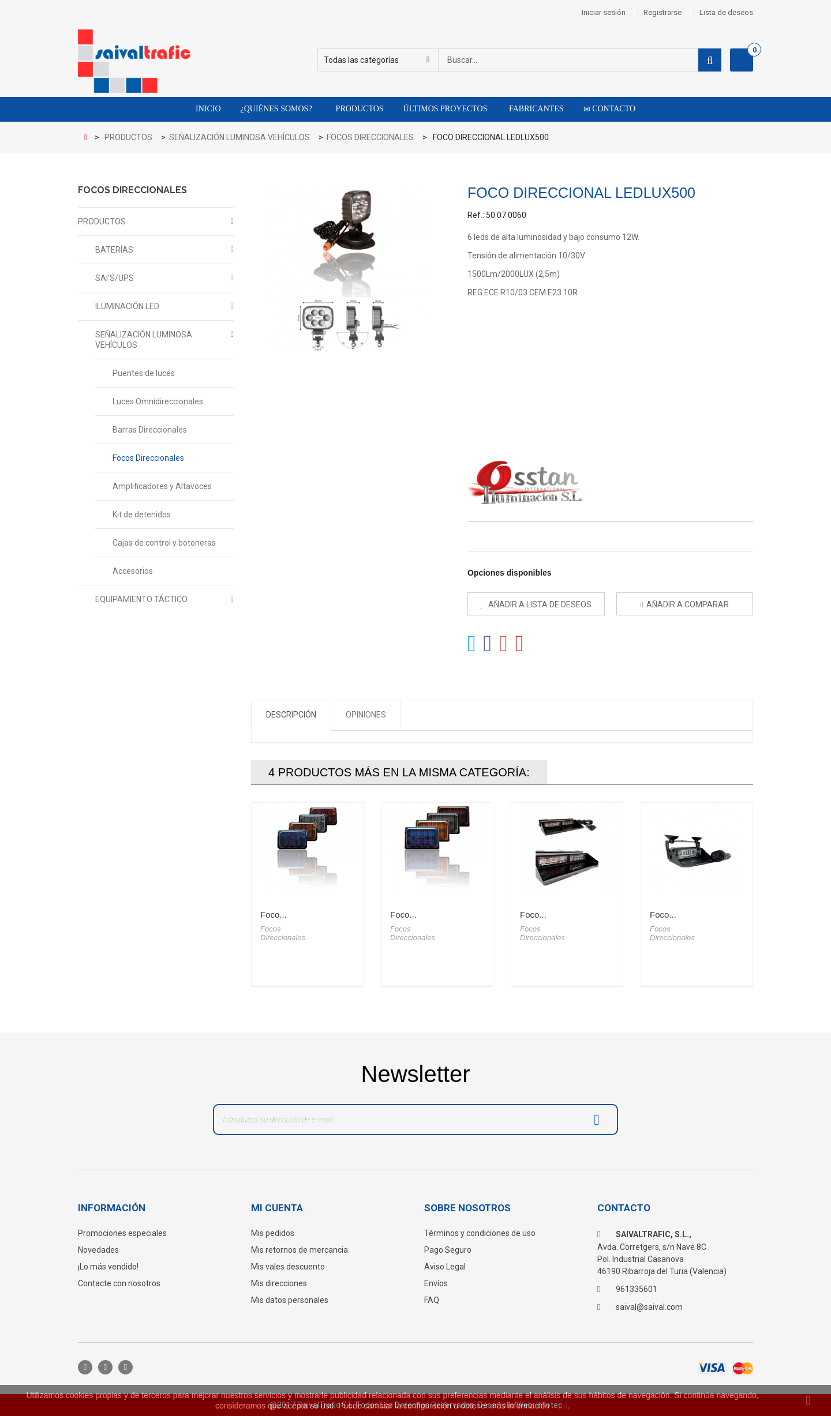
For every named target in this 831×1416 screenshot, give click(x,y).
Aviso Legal (445, 1266)
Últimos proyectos (445, 108)
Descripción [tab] (291, 714)
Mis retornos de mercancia (299, 1250)
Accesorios (133, 571)
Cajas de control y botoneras (164, 542)
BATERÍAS (114, 249)
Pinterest (519, 643)
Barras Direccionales (150, 429)
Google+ (503, 643)
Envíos (436, 1283)
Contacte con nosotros (119, 1283)
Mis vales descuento (288, 1266)
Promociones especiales (122, 1233)
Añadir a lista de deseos (539, 604)
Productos (358, 108)
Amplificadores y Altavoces (162, 486)
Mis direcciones (279, 1283)
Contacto (609, 109)
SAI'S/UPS (114, 278)
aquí (559, 1405)
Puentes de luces (144, 373)
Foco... (273, 914)
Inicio (208, 108)
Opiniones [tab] (366, 714)
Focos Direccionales (148, 458)
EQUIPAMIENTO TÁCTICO (141, 599)
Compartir (488, 643)
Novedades (98, 1250)
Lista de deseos (726, 12)
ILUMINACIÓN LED (127, 306)
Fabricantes (535, 108)
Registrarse (662, 12)
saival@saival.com (649, 1307)
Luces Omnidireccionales (158, 401)
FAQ (431, 1300)
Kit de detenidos (142, 514)
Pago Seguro (447, 1250)
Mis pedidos (272, 1233)
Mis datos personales (289, 1300)
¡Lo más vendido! (108, 1266)
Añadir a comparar (687, 604)
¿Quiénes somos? (276, 108)
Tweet (471, 643)
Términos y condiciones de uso (480, 1233)
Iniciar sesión (604, 12)
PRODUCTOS (102, 221)
